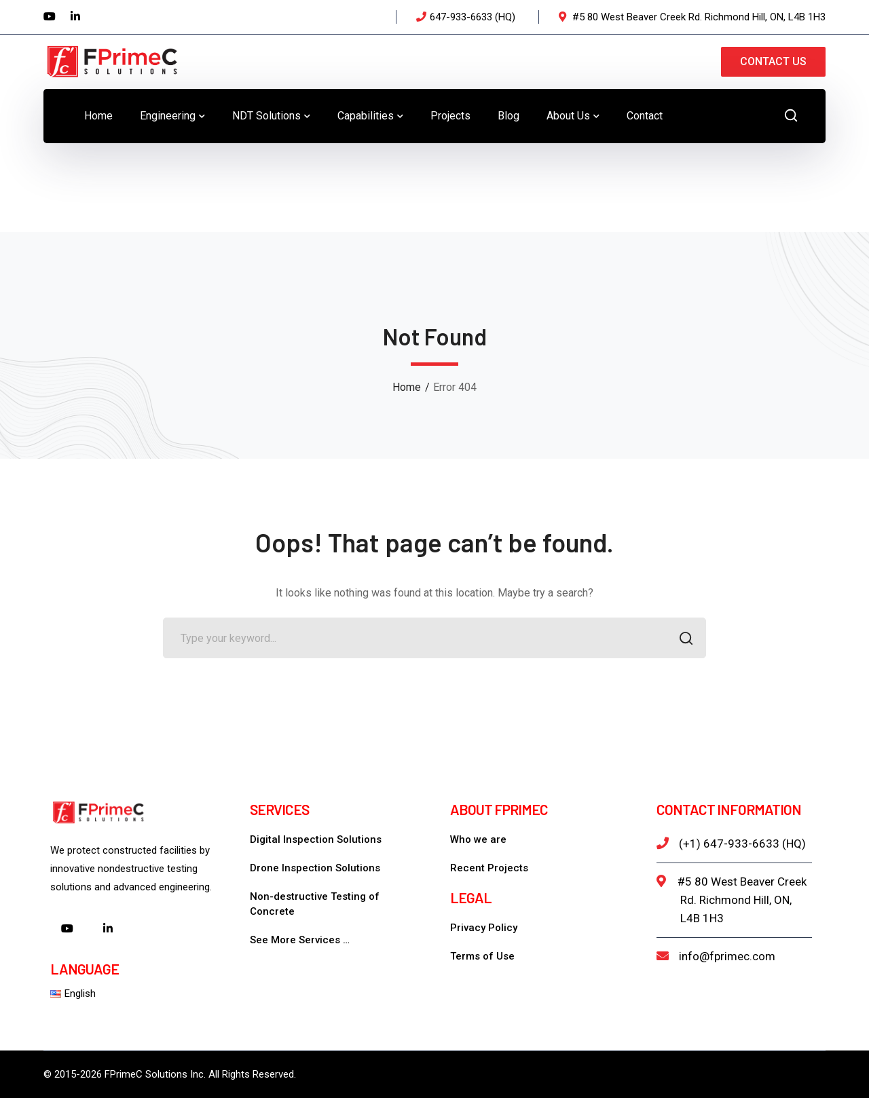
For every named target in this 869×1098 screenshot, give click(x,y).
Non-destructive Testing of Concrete (315, 903)
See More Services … (300, 940)
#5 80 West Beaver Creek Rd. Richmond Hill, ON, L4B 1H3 (742, 900)
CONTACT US (773, 61)
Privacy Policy (483, 928)
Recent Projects (489, 868)
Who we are (478, 839)
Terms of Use (482, 956)
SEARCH (682, 639)
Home (406, 387)
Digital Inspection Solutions (316, 839)
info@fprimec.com (727, 956)
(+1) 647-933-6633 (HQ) (742, 843)
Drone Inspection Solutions (315, 868)
